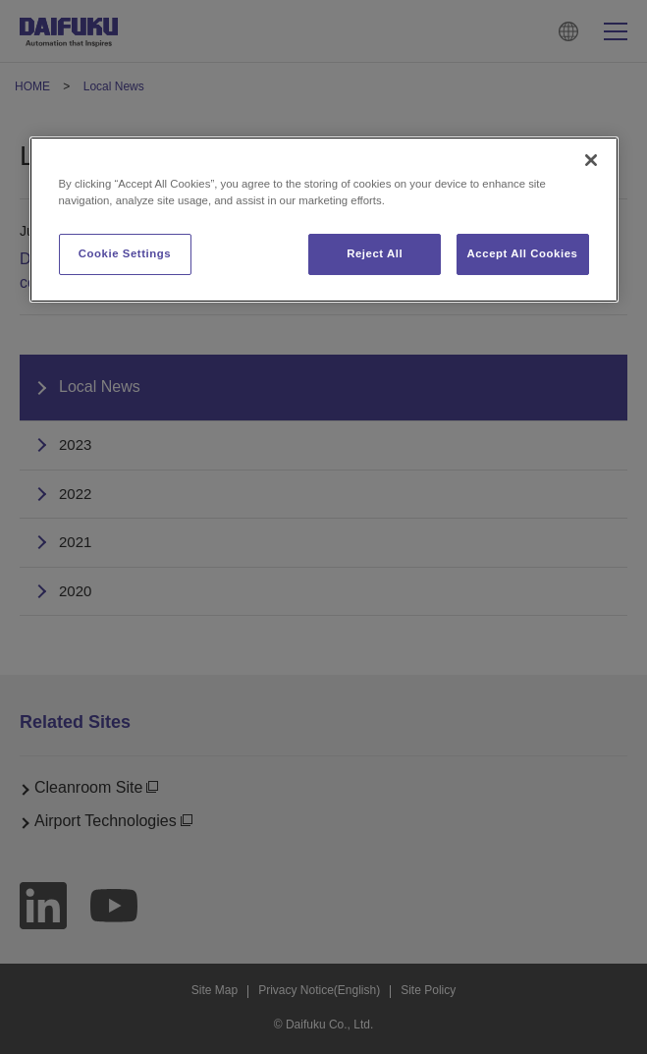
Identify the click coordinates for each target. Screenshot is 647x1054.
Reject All (375, 253)
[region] (324, 220)
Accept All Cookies (522, 253)
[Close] (591, 160)
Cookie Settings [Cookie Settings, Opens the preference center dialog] (125, 253)
